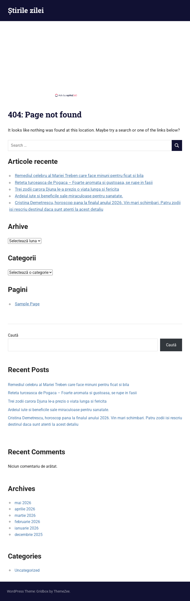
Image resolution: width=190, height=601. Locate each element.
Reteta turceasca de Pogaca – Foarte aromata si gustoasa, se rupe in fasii (84, 182)
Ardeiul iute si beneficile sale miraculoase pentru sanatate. (69, 195)
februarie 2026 (27, 521)
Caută (13, 335)
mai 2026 (23, 502)
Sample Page (27, 303)
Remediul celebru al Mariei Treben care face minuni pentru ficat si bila (79, 175)
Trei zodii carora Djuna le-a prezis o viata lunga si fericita (67, 189)
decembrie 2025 (29, 534)
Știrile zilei (26, 10)
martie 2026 (25, 515)
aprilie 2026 (25, 509)
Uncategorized (27, 570)
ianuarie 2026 (27, 528)
